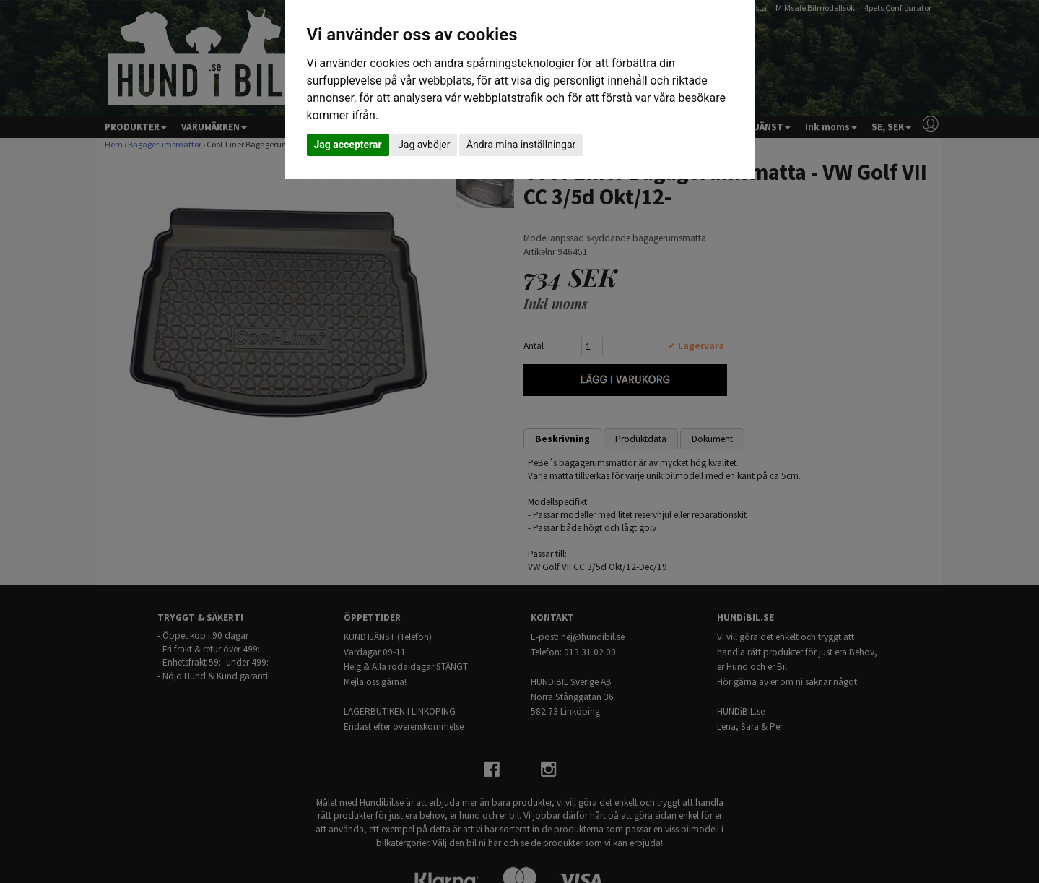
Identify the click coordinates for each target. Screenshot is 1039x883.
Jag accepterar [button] (348, 144)
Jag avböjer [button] (424, 144)
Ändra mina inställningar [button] (520, 144)
